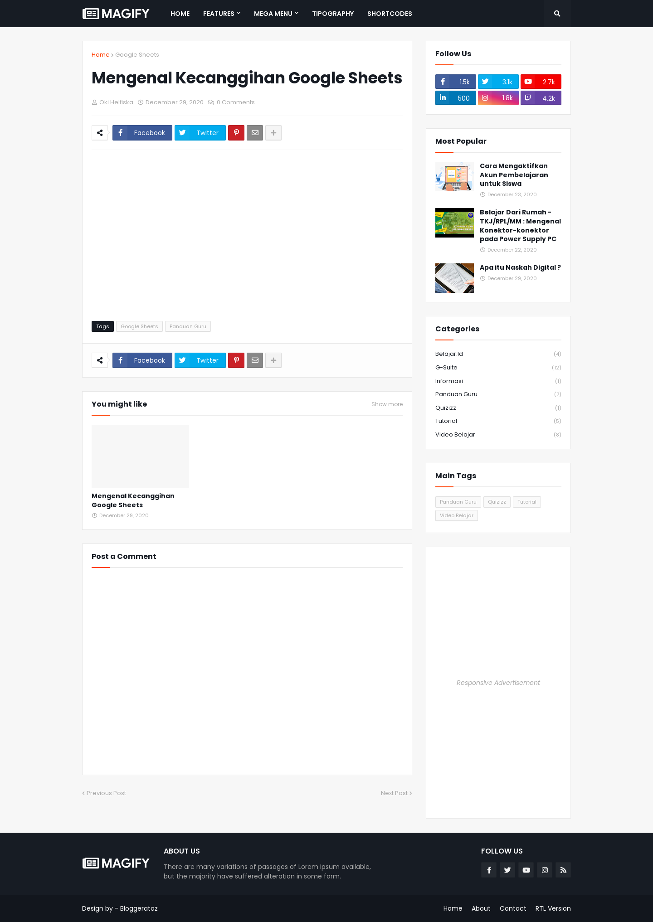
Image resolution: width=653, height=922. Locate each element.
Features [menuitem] (218, 13)
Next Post (394, 793)
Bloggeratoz (139, 908)
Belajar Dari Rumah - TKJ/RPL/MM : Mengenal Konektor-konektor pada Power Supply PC (520, 225)
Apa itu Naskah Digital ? (520, 267)
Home (101, 54)
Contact (513, 908)
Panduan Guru (188, 326)
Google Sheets (137, 54)
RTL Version (553, 908)
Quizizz (498, 408)
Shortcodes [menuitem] (389, 13)
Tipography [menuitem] (333, 13)
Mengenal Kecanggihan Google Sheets (133, 501)
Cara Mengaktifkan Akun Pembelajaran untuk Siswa (514, 175)
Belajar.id (498, 354)
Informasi (498, 381)
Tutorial (498, 421)
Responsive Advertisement (498, 682)
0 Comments (236, 102)
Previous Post (106, 793)
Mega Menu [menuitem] (273, 13)
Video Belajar (498, 434)
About (481, 908)
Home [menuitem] (180, 13)
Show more (387, 404)
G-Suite (498, 368)
